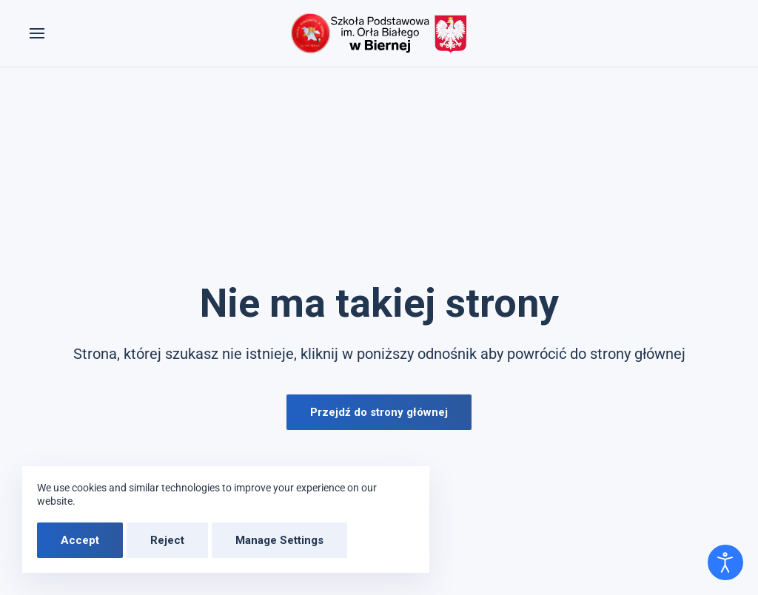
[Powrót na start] (379, 33)
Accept (80, 540)
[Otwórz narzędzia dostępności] (725, 562)
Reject (167, 540)
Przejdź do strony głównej (379, 412)
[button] (37, 33)
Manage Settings (279, 540)
